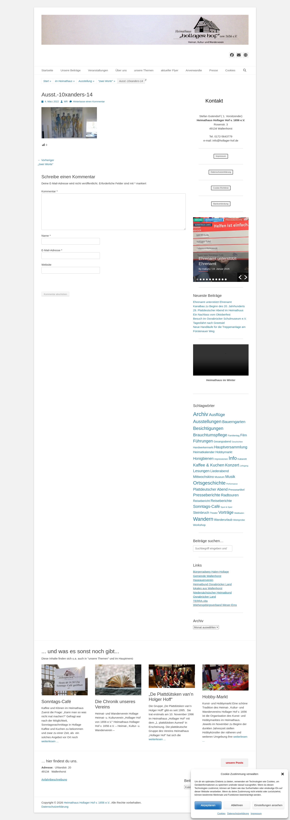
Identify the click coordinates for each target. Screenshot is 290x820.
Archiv (198, 220)
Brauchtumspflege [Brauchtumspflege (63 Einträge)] (210, 434)
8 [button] (219, 279)
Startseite (47, 70)
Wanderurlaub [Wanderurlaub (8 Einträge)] (223, 519)
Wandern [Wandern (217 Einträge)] (203, 519)
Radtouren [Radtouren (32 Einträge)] (230, 495)
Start (47, 81)
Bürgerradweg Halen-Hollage (211, 571)
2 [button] (200, 279)
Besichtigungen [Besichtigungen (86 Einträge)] (208, 428)
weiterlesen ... (50, 741)
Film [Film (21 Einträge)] (243, 435)
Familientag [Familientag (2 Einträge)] (234, 435)
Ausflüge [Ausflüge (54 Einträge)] (217, 414)
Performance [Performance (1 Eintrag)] (232, 484)
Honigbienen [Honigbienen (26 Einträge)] (203, 458)
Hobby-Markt (215, 696)
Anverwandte (194, 70)
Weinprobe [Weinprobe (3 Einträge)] (239, 520)
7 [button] (216, 279)
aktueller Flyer (169, 70)
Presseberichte (233, 220)
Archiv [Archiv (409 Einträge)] (200, 414)
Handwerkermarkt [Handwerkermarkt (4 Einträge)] (203, 447)
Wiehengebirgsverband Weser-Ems (215, 604)
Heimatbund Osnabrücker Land (212, 584)
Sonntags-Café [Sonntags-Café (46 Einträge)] (206, 506)
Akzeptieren (208, 805)
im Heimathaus (65, 81)
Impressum (256, 813)
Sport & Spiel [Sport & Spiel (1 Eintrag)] (226, 507)
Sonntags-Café (203, 225)
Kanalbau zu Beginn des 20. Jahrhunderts (219, 306)
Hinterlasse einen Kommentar (89, 101)
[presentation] (69, 284)
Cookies (221, 813)
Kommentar (49, 191)
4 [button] (207, 279)
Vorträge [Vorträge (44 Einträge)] (226, 512)
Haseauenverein (203, 580)
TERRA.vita (200, 600)
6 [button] (213, 279)
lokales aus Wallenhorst (207, 588)
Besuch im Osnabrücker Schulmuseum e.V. (220, 318)
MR (66, 101)
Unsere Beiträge (70, 70)
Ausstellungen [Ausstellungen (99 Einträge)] (207, 421)
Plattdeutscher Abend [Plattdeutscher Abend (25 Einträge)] (210, 489)
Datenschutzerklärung (238, 813)
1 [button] (197, 279)
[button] (282, 774)
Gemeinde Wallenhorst (207, 575)
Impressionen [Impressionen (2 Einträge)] (221, 459)
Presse (213, 70)
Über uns (121, 70)
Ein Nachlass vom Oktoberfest (211, 314)
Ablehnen (237, 805)
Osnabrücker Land (204, 596)
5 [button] (210, 279)
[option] (221, 249)
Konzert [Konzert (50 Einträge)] (232, 465)
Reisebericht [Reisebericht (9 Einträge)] (201, 500)
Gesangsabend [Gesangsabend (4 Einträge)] (222, 441)
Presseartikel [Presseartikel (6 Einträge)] (236, 489)
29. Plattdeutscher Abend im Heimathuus (218, 310)
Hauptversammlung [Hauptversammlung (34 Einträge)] (230, 447)
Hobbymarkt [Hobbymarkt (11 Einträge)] (223, 452)
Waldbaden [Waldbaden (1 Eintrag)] (239, 513)
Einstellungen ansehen (268, 805)
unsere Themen (144, 70)
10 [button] (226, 279)
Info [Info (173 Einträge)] (233, 458)
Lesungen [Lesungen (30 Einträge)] (201, 471)
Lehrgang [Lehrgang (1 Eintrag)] (244, 466)
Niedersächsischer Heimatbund (212, 592)
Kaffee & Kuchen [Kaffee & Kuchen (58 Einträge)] (208, 465)
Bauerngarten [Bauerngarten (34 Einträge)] (233, 422)
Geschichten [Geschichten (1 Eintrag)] (237, 442)
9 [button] (222, 279)
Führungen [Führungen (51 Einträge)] (203, 441)
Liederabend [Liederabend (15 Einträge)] (219, 471)
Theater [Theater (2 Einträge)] (214, 513)
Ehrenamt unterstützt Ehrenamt (212, 302)
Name (46, 235)
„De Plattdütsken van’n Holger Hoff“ (171, 697)
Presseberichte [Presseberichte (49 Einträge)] (206, 495)
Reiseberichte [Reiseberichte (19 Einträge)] (221, 501)
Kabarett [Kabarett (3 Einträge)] (242, 459)
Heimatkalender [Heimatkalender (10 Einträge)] (204, 452)
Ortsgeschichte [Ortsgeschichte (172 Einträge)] (209, 483)
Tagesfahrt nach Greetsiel (209, 322)
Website (46, 264)
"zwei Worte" (106, 81)
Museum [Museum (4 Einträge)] (220, 476)
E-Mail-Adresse (51, 250)
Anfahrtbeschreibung (54, 779)
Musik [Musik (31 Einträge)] (230, 476)
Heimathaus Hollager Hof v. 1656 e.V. (87, 802)
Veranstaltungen (98, 70)
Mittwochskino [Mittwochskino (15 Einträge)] (203, 477)
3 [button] (204, 279)
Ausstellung (86, 81)
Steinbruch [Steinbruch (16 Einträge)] (201, 512)
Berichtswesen (214, 220)
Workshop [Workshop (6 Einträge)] (199, 524)
